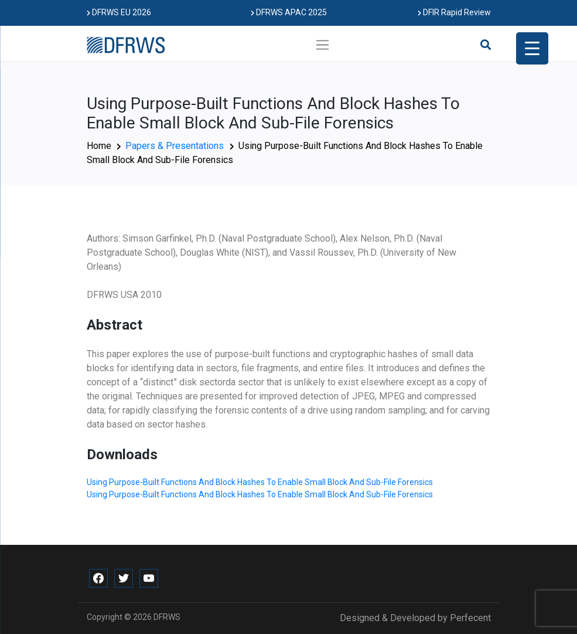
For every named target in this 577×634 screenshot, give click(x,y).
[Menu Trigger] (532, 48)
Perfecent (470, 617)
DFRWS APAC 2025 (289, 12)
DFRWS (166, 617)
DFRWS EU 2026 (119, 12)
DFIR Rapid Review (454, 12)
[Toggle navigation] (322, 45)
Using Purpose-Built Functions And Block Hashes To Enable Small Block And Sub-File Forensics (260, 482)
